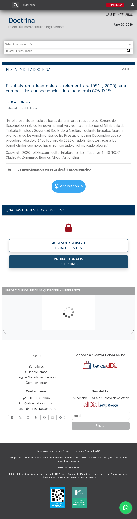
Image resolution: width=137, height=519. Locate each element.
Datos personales (119, 474)
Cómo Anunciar (36, 382)
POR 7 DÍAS (68, 261)
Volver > (127, 69)
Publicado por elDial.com (21, 108)
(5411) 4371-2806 (119, 14)
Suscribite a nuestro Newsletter (101, 398)
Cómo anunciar (48, 477)
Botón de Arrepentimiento (83, 477)
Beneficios (36, 366)
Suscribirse (115, 4)
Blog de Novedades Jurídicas (36, 377)
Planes (36, 355)
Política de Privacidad (19, 474)
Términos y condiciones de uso (95, 474)
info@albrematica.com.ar (36, 403)
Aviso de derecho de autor (43, 474)
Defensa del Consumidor (68, 474)
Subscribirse (64, 477)
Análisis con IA (68, 186)
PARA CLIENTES (68, 245)
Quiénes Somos (36, 372)
